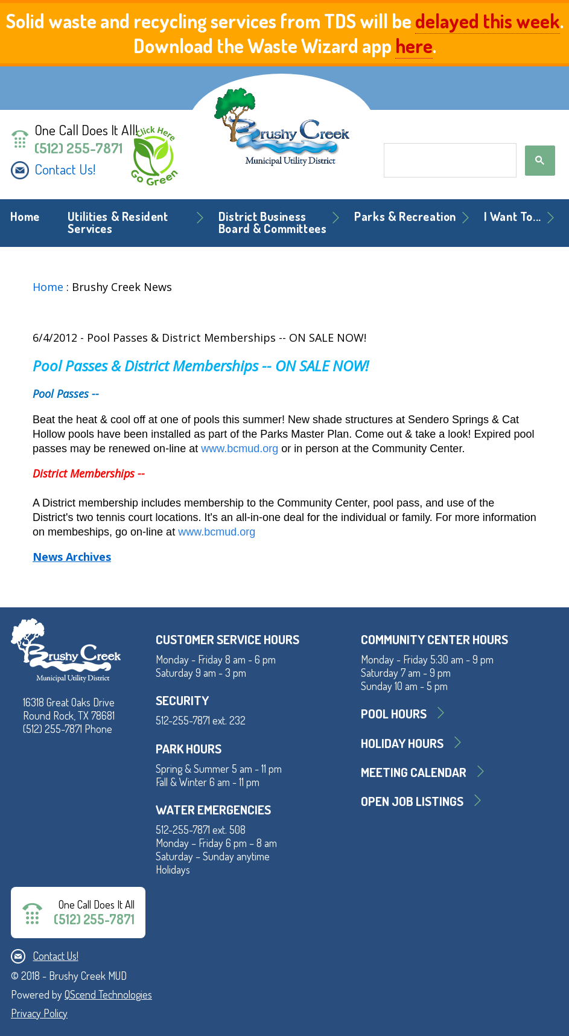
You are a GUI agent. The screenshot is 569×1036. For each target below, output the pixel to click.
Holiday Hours (402, 743)
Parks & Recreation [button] (405, 216)
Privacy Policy (39, 1013)
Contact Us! (64, 169)
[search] (448, 160)
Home (25, 216)
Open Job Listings (412, 801)
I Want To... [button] (512, 216)
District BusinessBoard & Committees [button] (272, 222)
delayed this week (487, 20)
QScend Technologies (108, 994)
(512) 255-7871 (78, 148)
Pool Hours (394, 713)
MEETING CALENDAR (413, 772)
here (414, 45)
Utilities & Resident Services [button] (118, 222)
